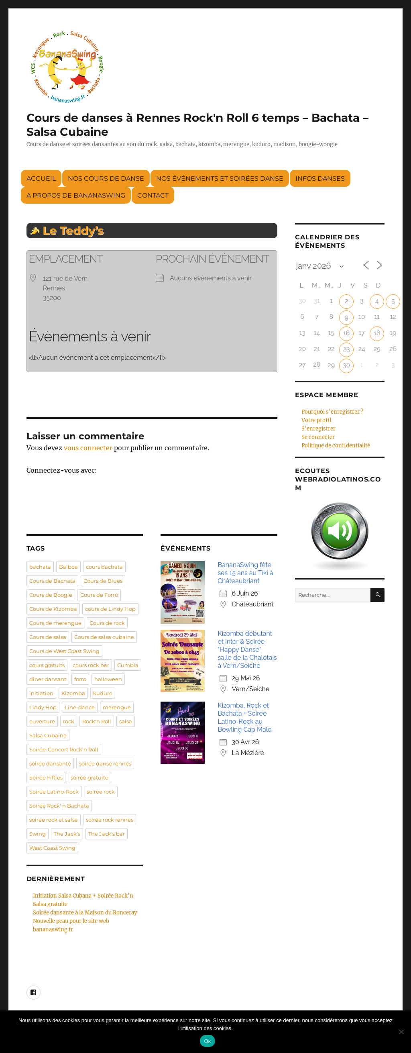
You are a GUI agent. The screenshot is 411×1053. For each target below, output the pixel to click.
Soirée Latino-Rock (54, 791)
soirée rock (101, 791)
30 (346, 365)
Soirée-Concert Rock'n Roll (63, 749)
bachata (40, 566)
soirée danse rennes (105, 763)
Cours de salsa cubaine (104, 637)
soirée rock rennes (109, 819)
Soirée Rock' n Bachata (59, 805)
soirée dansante (50, 763)
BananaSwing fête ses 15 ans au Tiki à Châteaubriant (245, 573)
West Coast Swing (52, 848)
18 (377, 333)
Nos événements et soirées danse (219, 178)
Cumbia (127, 665)
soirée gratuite (89, 777)
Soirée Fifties (46, 777)
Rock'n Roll (96, 721)
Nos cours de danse (106, 178)
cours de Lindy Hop (110, 609)
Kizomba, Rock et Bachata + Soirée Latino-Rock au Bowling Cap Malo (244, 717)
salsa (125, 721)
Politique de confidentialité (335, 445)
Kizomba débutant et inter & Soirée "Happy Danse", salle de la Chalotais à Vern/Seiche (247, 649)
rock (68, 721)
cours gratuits (47, 665)
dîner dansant (47, 679)
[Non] (401, 1032)
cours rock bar (91, 665)
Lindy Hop (43, 707)
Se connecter (318, 437)
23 (346, 349)
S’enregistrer (318, 428)
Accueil (41, 178)
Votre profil (316, 420)
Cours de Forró (99, 595)
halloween (108, 679)
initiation (41, 693)
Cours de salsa (47, 637)
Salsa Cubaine (48, 735)
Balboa (68, 566)
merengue (117, 707)
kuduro (102, 693)
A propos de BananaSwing (75, 195)
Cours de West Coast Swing (64, 651)
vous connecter (88, 448)
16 (346, 333)
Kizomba (73, 693)
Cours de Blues (102, 581)
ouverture (42, 721)
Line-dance (80, 707)
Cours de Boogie (50, 595)
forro (80, 679)
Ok (207, 1041)
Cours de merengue (55, 623)
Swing (37, 834)
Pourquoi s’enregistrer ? (332, 411)
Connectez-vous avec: (61, 470)
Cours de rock (107, 623)
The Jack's (67, 834)
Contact (153, 195)
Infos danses (320, 178)
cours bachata (104, 566)
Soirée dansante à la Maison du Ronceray (85, 912)
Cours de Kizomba (53, 609)
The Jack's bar (106, 834)
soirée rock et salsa (53, 819)
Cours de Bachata (52, 581)
